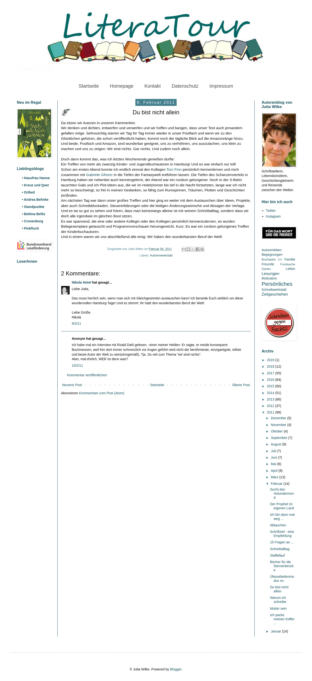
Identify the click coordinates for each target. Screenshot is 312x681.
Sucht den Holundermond (282, 493)
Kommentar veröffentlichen (87, 375)
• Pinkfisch (30, 228)
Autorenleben (272, 250)
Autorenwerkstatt (161, 255)
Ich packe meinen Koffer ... (282, 619)
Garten (266, 269)
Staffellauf (277, 555)
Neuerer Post (72, 385)
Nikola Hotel (81, 282)
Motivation (269, 278)
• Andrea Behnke (35, 199)
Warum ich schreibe (278, 600)
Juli (274, 451)
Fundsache (287, 264)
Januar (276, 631)
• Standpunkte (33, 207)
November (279, 425)
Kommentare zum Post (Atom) (101, 393)
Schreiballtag (279, 549)
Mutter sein (278, 608)
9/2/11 (76, 323)
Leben (290, 269)
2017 (271, 373)
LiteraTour (35, 69)
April (274, 471)
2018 (271, 366)
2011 (271, 412)
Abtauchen (278, 525)
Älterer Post (241, 385)
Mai (274, 464)
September (279, 438)
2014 (271, 393)
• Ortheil (28, 192)
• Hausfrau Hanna (36, 178)
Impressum (221, 86)
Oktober (277, 431)
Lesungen (270, 273)
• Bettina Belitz (33, 214)
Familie (289, 259)
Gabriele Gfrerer (99, 175)
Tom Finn (174, 169)
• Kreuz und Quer (35, 185)
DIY (280, 259)
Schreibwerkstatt (274, 290)
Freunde (268, 264)
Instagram (273, 216)
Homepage (121, 86)
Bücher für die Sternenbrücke (282, 566)
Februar (277, 484)
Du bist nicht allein (279, 589)
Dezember (279, 418)
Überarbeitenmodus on (282, 579)
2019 (271, 360)
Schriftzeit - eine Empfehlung (282, 534)
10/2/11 (77, 365)
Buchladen (269, 259)
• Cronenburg (32, 221)
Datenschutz (185, 86)
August (276, 444)
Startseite (89, 86)
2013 (271, 399)
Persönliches (277, 284)
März (275, 477)
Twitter (271, 211)
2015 (271, 386)
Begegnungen (272, 254)
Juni (274, 457)
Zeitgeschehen (275, 294)
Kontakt (152, 86)
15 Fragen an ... (282, 542)
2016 (271, 380)
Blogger (175, 669)
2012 (271, 406)
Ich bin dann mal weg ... (282, 517)
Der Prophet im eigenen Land (282, 506)
